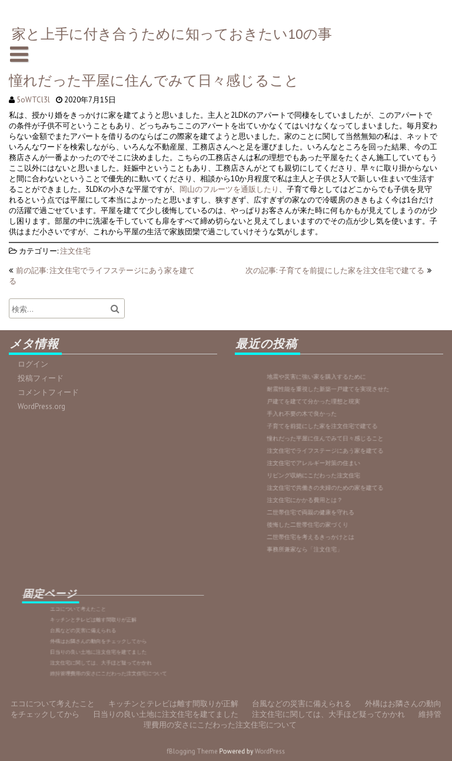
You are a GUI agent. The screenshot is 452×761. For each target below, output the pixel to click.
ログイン (36, 364)
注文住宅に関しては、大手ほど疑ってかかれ (108, 651)
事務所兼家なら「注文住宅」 (320, 527)
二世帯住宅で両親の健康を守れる (323, 499)
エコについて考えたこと (99, 620)
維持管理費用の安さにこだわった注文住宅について (112, 657)
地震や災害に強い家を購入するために (327, 399)
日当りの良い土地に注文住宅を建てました (107, 645)
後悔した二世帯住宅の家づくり (322, 509)
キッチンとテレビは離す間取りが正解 (105, 626)
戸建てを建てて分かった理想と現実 (325, 417)
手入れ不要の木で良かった (318, 426)
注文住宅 (77, 249)
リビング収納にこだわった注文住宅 (325, 472)
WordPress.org (45, 405)
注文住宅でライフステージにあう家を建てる (331, 453)
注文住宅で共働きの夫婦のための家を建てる (331, 481)
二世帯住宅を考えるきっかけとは (323, 518)
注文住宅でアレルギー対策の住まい (325, 463)
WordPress (259, 751)
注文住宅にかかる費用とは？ (320, 490)
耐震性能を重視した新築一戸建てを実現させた (333, 408)
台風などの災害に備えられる (101, 633)
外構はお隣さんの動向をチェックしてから (107, 638)
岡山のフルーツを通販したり (229, 189)
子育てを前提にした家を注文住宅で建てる (330, 435)
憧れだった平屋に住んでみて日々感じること (331, 445)
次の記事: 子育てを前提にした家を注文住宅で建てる (334, 270)
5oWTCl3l (35, 100)
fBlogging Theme (200, 751)
